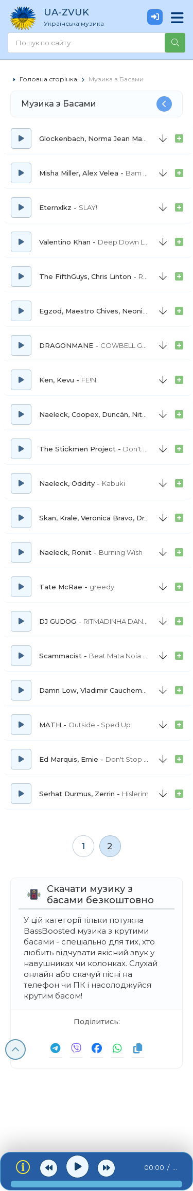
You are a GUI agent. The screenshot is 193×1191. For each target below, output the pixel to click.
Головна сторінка (48, 79)
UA (90, 17)
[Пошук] (175, 42)
